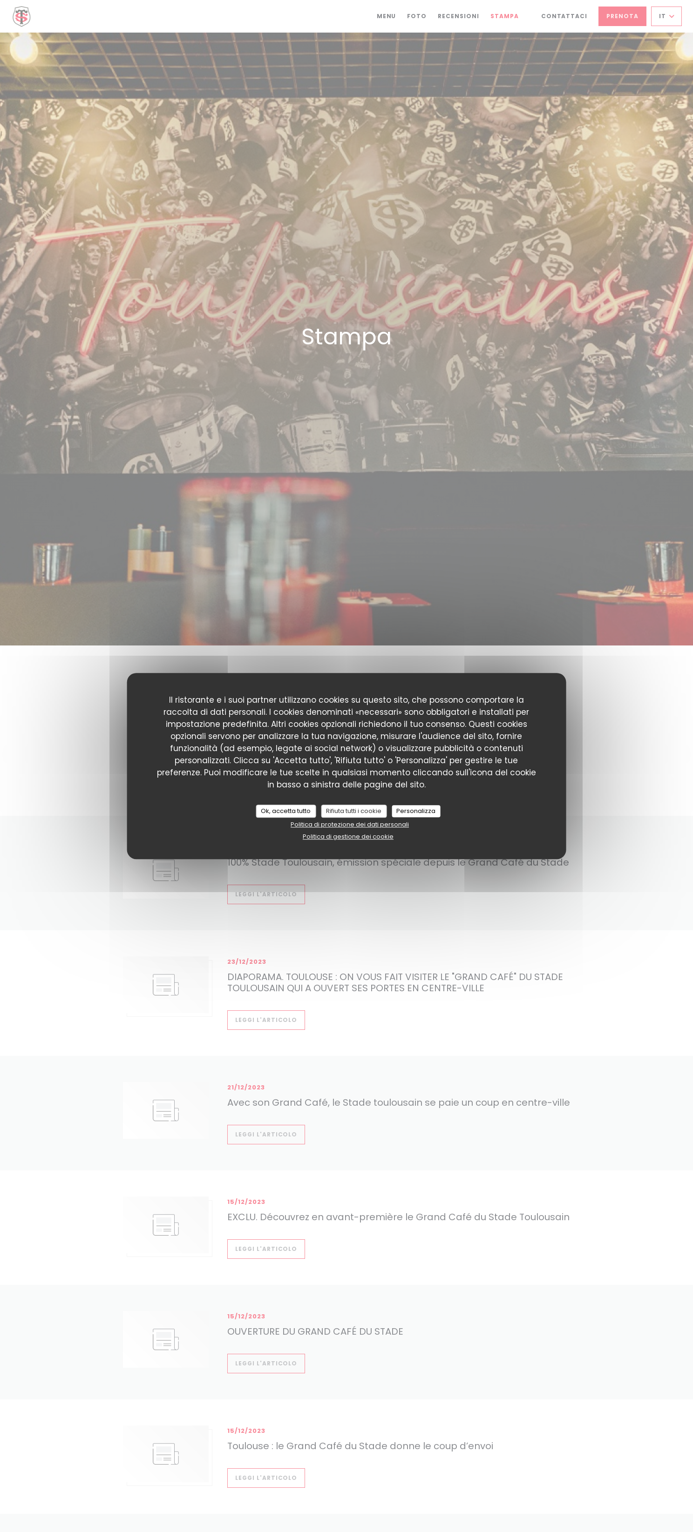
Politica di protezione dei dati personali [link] (350, 824)
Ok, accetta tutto (286, 810)
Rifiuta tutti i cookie (353, 810)
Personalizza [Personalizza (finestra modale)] (415, 810)
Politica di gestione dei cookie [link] (348, 836)
